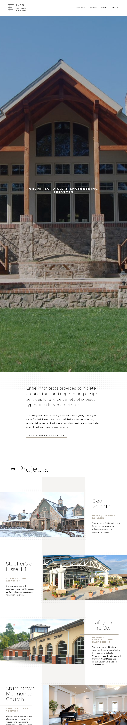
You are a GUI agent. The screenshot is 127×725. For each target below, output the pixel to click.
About (103, 8)
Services (92, 8)
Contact (114, 8)
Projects (80, 8)
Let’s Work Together (47, 435)
